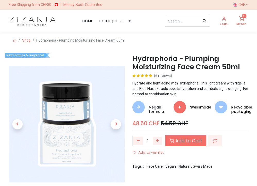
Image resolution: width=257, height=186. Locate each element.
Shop (26, 40)
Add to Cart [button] (185, 141)
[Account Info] (224, 21)
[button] (17, 124)
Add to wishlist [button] (148, 152)
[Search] (204, 21)
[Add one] (157, 141)
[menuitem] (87, 21)
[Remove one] (138, 141)
